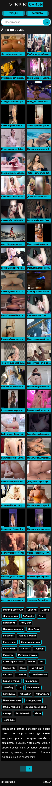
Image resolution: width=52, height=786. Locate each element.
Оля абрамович (39, 674)
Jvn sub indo (37, 668)
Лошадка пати (10, 616)
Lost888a (21, 674)
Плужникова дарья (13, 629)
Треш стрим (31, 681)
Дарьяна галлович (30, 642)
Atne (42, 661)
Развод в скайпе (27, 635)
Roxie (23, 668)
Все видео (37, 13)
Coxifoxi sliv (9, 668)
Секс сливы (8, 782)
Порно (26, 4)
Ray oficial (8, 655)
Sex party (25, 648)
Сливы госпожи (11, 707)
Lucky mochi (9, 622)
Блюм (31, 661)
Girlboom (32, 609)
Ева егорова (9, 642)
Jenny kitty (25, 622)
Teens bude (9, 720)
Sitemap (47, 782)
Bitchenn (7, 674)
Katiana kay (25, 694)
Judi (20, 687)
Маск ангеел (33, 687)
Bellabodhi (8, 635)
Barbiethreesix (23, 713)
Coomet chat (9, 648)
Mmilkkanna (9, 694)
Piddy (42, 616)
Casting (7, 713)
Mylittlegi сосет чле (13, 609)
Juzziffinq (8, 687)
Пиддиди (39, 648)
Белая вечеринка (12, 700)
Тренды (13, 13)
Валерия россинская (35, 707)
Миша (38, 713)
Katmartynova (42, 694)
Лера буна (33, 629)
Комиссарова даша (13, 661)
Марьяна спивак (11, 681)
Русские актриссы (27, 655)
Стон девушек (33, 700)
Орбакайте (28, 616)
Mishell (45, 609)
